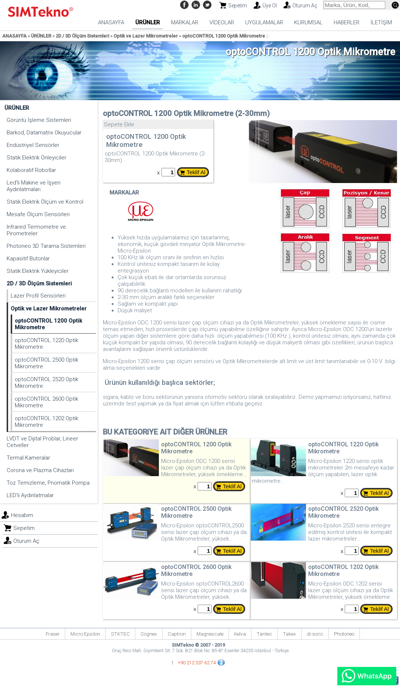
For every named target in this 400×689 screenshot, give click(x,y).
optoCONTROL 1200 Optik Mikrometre (223, 36)
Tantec (264, 634)
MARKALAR (184, 22)
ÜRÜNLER (147, 22)
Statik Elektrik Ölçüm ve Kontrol (45, 201)
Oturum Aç (304, 5)
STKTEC (120, 634)
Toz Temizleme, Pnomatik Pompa (48, 482)
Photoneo (344, 634)
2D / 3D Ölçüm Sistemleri (82, 36)
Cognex (148, 634)
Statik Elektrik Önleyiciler (36, 157)
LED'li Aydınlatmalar (30, 495)
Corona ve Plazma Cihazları (40, 470)
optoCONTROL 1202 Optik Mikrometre (46, 421)
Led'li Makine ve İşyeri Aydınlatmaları (33, 186)
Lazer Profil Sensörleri (38, 295)
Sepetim (237, 5)
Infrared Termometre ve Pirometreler (36, 230)
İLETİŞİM (381, 22)
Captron (177, 634)
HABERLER (346, 22)
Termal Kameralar (28, 457)
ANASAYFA (111, 22)
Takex (289, 634)
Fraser (53, 634)
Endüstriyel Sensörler (33, 145)
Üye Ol (269, 5)
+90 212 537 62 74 (197, 662)
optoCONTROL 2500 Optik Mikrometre (46, 363)
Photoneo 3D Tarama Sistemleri (46, 246)
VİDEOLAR (221, 22)
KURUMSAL (308, 22)
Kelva (240, 634)
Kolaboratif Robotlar (31, 170)
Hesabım (22, 515)
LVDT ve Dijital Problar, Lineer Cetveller (42, 442)
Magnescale (209, 634)
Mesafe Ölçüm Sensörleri (38, 214)
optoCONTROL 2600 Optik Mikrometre (46, 402)
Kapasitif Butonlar (28, 258)
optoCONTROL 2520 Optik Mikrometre (46, 382)
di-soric (315, 634)
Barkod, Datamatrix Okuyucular (44, 132)
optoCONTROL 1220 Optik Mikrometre (46, 343)
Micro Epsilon (85, 634)
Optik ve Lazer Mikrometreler (146, 36)
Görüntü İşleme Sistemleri (39, 120)
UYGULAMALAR (264, 22)
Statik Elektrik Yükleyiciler (38, 271)
